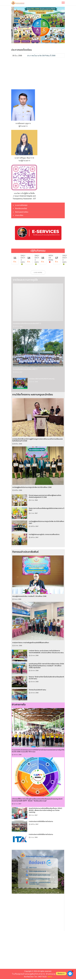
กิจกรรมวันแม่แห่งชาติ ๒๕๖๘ (37, 690)
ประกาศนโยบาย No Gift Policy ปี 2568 (41, 55)
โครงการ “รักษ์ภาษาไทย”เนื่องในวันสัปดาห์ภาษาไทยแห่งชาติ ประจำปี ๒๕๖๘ (46, 678)
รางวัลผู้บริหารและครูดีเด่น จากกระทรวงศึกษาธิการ (44, 534)
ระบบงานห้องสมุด (21, 205)
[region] (38, 25)
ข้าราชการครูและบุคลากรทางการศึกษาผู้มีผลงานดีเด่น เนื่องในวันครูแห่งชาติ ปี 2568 (45, 496)
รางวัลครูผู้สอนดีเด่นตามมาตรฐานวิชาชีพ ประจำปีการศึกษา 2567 (46, 522)
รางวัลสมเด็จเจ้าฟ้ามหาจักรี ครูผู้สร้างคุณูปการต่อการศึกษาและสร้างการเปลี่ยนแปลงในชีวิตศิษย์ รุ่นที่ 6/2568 (37, 440)
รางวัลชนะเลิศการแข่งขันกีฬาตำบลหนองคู (41, 379)
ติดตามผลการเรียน (21, 212)
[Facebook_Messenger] (70, 973)
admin (50, 977)
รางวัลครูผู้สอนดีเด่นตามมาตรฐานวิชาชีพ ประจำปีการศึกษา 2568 (31, 487)
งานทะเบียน (19, 215)
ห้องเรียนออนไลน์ (21, 208)
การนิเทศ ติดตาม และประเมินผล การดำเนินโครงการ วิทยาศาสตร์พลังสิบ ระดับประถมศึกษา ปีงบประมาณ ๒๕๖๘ (46, 652)
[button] (14, 25)
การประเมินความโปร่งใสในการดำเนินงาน (41, 821)
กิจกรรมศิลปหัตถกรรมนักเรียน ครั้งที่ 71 (25, 369)
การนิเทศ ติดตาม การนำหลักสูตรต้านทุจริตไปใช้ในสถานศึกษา (30, 643)
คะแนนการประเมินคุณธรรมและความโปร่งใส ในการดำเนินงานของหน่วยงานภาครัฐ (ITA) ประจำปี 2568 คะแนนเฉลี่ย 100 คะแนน (38, 751)
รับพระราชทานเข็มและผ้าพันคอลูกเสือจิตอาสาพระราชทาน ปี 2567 (46, 509)
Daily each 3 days (23, 258)
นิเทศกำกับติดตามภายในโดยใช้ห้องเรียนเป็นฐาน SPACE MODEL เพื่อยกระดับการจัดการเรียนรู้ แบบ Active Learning (45, 810)
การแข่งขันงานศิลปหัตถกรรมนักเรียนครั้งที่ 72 (27, 323)
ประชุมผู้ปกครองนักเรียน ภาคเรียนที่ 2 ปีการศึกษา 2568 (29, 596)
